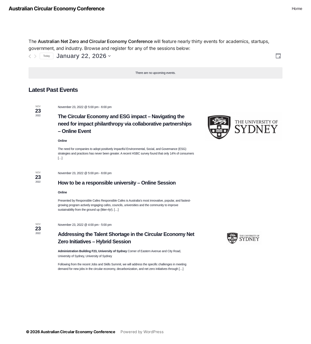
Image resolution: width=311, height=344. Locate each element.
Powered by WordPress (142, 332)
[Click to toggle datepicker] (84, 56)
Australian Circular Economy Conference (56, 8)
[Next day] (35, 56)
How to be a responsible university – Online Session (117, 183)
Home (297, 8)
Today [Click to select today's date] (46, 55)
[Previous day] (30, 56)
